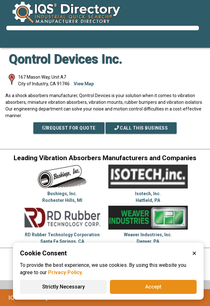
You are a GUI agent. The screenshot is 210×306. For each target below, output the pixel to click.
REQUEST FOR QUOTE (69, 128)
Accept (153, 287)
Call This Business (141, 128)
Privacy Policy (65, 272)
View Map (84, 83)
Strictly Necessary (63, 287)
